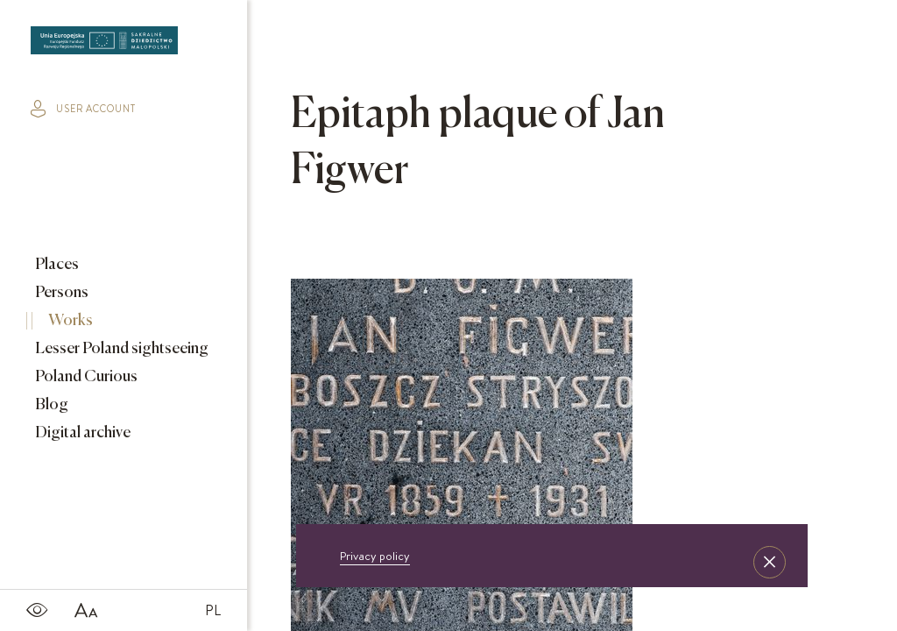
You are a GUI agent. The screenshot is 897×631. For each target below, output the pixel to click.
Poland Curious (85, 377)
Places (55, 265)
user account (83, 108)
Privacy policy (375, 556)
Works (69, 321)
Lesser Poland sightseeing (120, 349)
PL (213, 610)
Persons (60, 293)
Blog (50, 405)
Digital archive (81, 433)
